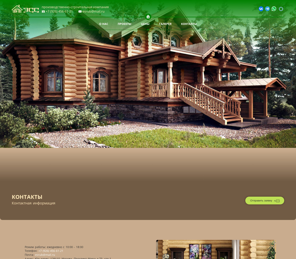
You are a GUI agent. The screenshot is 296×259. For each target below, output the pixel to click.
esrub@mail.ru (91, 11)
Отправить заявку (265, 201)
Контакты (189, 24)
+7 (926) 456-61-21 (57, 11)
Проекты (124, 24)
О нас (103, 24)
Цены (145, 24)
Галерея (165, 24)
